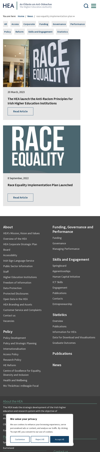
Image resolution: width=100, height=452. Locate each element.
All (7, 24)
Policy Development (16, 239)
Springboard (59, 166)
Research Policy (14, 261)
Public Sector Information (19, 167)
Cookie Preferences (34, 406)
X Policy (71, 400)
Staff (7, 172)
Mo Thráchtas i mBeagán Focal (22, 287)
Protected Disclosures (17, 194)
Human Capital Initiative (66, 177)
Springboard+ (12, 343)
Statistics (64, 31)
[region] (39, 430)
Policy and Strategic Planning (21, 244)
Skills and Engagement (42, 31)
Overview (58, 222)
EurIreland (10, 348)
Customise (20, 439)
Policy (9, 31)
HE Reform (11, 266)
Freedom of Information (19, 183)
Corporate (30, 24)
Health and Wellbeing (17, 281)
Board (8, 150)
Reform (21, 31)
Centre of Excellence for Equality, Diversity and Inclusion (23, 274)
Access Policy (12, 255)
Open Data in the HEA (17, 200)
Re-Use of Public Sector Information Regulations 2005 (33, 400)
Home (22, 16)
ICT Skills (58, 183)
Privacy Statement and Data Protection (25, 394)
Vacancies (10, 222)
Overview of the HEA (16, 140)
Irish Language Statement (50, 388)
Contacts (58, 199)
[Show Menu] (92, 5)
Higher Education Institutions (21, 178)
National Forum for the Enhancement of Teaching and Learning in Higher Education (24, 363)
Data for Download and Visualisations (74, 238)
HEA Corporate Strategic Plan (22, 145)
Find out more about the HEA (20, 331)
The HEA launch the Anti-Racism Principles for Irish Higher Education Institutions (25, 84)
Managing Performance (66, 150)
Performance (79, 24)
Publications (60, 194)
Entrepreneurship (62, 205)
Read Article (22, 98)
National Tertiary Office (17, 371)
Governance (60, 24)
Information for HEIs (64, 233)
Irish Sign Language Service (20, 161)
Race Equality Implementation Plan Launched (72, 81)
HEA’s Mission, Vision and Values (23, 134)
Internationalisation (16, 250)
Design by (15, 446)
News (32, 16)
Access (16, 24)
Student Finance (13, 354)
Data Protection (14, 189)
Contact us (11, 216)
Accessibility (12, 156)
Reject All (40, 439)
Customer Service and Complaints (24, 211)
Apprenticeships (61, 172)
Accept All (59, 439)
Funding (45, 24)
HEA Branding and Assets (19, 205)
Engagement (60, 188)
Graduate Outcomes (64, 244)
